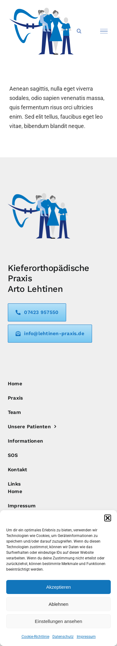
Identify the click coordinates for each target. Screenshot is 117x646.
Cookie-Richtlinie (35, 636)
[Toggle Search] (79, 30)
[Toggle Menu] (104, 31)
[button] (108, 518)
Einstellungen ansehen (58, 621)
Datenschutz (63, 636)
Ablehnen (58, 604)
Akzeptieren (58, 587)
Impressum (86, 636)
